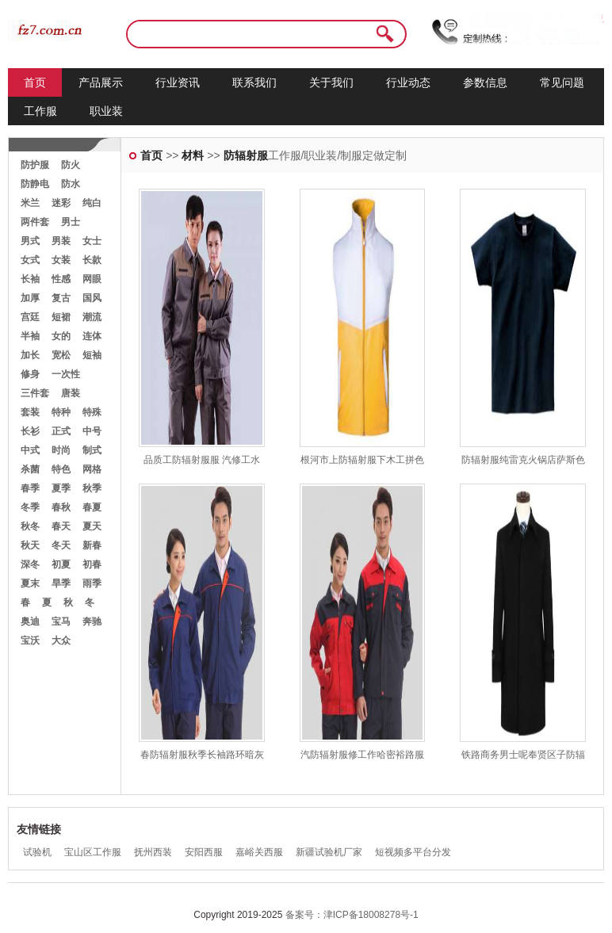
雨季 (91, 583)
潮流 (91, 317)
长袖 (30, 279)
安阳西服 (204, 852)
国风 (91, 298)
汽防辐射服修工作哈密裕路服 (362, 754)
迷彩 (61, 202)
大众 (61, 640)
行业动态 (408, 82)
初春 (91, 564)
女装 (61, 260)
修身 (30, 374)
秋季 (91, 488)
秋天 (30, 545)
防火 (70, 164)
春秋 (61, 507)
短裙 (61, 317)
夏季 (61, 488)
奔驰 (91, 621)
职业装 (106, 111)
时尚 (61, 450)
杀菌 (30, 469)
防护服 (35, 164)
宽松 (61, 355)
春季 (30, 488)
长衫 (30, 431)
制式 (91, 450)
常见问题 (562, 82)
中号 (91, 431)
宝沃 (30, 640)
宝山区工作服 (92, 852)
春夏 (91, 507)
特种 (61, 412)
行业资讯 (177, 82)
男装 (61, 241)
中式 (30, 450)
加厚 (30, 298)
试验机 (37, 852)
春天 (61, 526)
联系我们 (254, 82)
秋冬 (30, 526)
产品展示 (100, 82)
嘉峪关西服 (259, 852)
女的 (61, 336)
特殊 (91, 412)
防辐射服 (246, 155)
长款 (91, 260)
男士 (70, 222)
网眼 (91, 279)
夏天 (91, 526)
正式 (61, 431)
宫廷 (30, 317)
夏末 (30, 583)
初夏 (61, 564)
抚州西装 (153, 852)
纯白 (91, 202)
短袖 (91, 355)
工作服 (40, 111)
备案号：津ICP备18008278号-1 (352, 914)
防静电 (35, 183)
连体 (91, 336)
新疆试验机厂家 (329, 852)
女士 (91, 241)
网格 (91, 469)
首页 (35, 82)
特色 (61, 469)
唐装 (70, 393)
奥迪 (30, 621)
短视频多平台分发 (413, 852)
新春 (91, 545)
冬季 (30, 507)
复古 (61, 298)
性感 (61, 279)
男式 (30, 241)
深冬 (30, 564)
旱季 (61, 583)
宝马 (61, 621)
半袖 (30, 336)
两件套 (35, 222)
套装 (30, 412)
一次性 (66, 374)
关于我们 (331, 82)
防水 (70, 183)
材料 (193, 155)
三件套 (35, 393)
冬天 (61, 545)
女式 (30, 260)
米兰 (30, 202)
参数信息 (485, 82)
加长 (30, 355)
